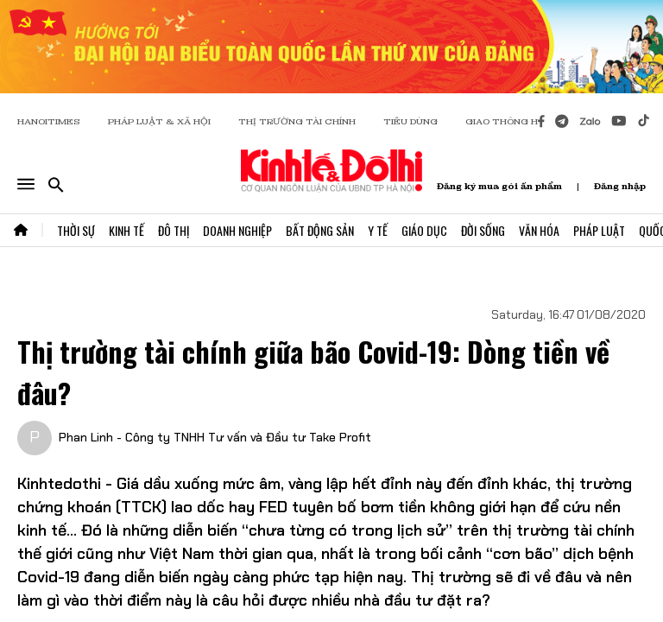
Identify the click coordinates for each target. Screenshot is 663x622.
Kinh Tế (126, 230)
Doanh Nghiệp (237, 230)
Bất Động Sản (320, 230)
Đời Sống (483, 230)
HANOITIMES (48, 121)
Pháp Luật (599, 230)
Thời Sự (76, 230)
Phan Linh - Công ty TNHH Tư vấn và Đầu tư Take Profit (215, 437)
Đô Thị (173, 230)
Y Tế (378, 230)
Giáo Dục (424, 230)
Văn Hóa (539, 230)
